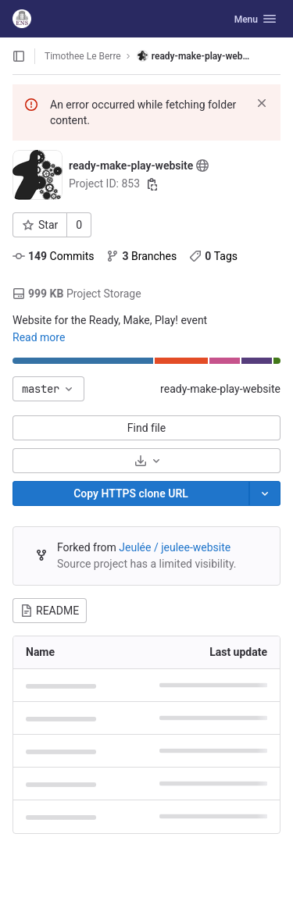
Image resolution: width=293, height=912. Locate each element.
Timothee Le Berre (83, 56)
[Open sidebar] (18, 56)
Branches (141, 256)
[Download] (146, 460)
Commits (53, 256)
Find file (146, 428)
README (49, 610)
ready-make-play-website (220, 389)
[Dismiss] (261, 103)
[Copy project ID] (152, 184)
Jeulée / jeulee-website (174, 547)
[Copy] (131, 493)
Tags (213, 256)
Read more (39, 337)
